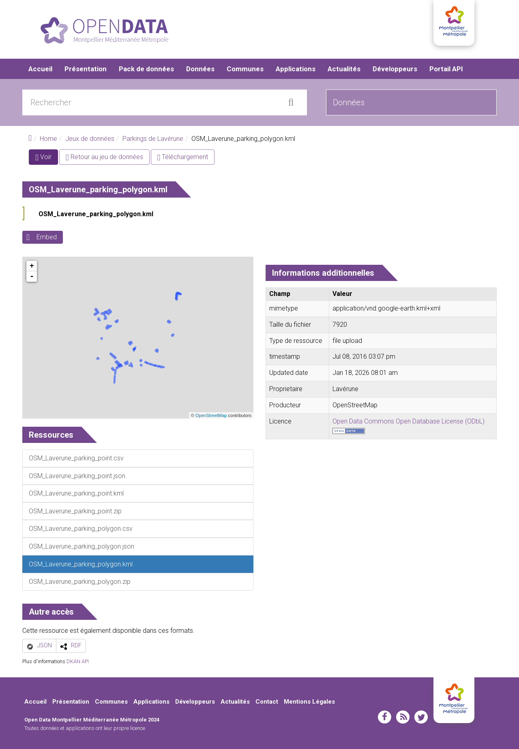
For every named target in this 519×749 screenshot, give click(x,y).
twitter (421, 717)
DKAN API (77, 661)
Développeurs (395, 69)
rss (403, 717)
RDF (76, 645)
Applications (295, 69)
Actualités (344, 69)
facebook (384, 717)
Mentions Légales (309, 701)
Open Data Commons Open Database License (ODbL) (408, 421)
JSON (44, 645)
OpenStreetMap (211, 415)
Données (200, 69)
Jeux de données (89, 139)
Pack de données (146, 69)
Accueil (40, 69)
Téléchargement (182, 157)
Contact (266, 701)
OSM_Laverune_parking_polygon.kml (96, 214)
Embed (46, 237)
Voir (46, 159)
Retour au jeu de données (104, 157)
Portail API (446, 69)
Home (48, 139)
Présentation (85, 69)
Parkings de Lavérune (152, 139)
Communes (245, 69)
